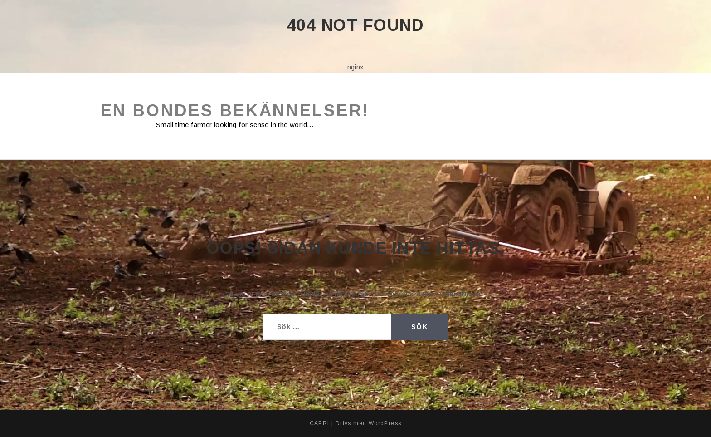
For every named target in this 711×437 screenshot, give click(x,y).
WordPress (385, 423)
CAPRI (320, 423)
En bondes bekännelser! (235, 110)
